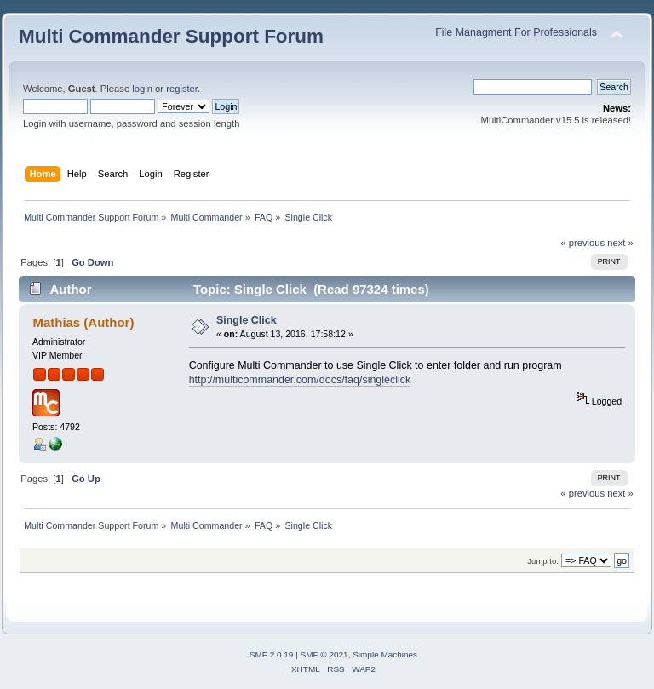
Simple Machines (385, 654)
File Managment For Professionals (516, 32)
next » (620, 243)
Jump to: (543, 561)
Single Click (246, 320)
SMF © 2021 (324, 654)
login (142, 88)
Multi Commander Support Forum (171, 36)
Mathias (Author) (83, 322)
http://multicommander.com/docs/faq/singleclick (300, 380)
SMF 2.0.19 (272, 654)
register (182, 88)
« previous (582, 243)
